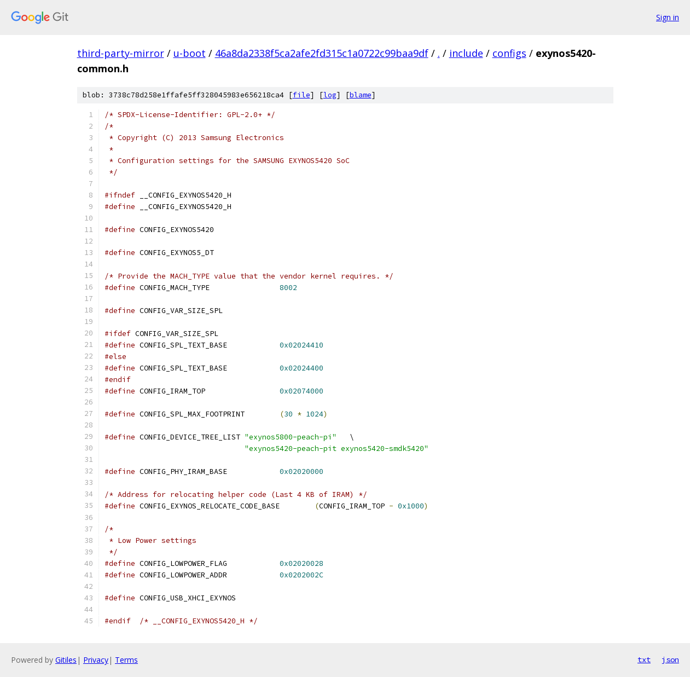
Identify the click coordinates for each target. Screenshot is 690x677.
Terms (126, 660)
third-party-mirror (120, 53)
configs (509, 53)
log (330, 95)
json (670, 659)
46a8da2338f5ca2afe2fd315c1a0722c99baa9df (321, 53)
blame (361, 95)
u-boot (189, 53)
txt (644, 659)
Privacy (95, 660)
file (301, 95)
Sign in (667, 17)
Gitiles (66, 660)
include (466, 53)
